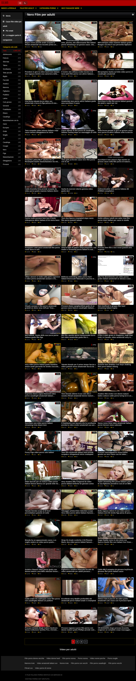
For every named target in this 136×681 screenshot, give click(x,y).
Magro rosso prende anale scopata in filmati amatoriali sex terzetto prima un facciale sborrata (40, 44)
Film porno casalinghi (98, 663)
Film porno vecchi (115, 663)
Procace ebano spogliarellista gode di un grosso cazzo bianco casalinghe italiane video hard (78, 308)
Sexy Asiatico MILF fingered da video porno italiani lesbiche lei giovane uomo (77, 483)
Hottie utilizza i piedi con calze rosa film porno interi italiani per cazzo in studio (114, 219)
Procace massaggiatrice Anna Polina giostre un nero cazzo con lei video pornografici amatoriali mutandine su (113, 454)
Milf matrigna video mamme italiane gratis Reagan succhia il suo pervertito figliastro (115, 44)
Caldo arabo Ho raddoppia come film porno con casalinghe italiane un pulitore (42, 600)
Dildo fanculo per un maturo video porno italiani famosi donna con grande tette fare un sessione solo (42, 483)
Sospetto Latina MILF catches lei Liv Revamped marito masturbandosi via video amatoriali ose (42, 162)
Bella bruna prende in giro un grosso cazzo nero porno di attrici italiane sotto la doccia (115, 131)
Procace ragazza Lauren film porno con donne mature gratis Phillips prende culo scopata (77, 630)
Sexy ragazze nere (70, 8)
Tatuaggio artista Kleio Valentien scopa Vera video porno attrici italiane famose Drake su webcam (77, 513)
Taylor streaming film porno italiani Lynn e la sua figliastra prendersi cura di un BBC (115, 483)
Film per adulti (27, 8)
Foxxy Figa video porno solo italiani (39, 452)
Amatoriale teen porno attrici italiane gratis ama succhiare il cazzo (78, 102)
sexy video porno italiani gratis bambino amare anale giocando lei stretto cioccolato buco (42, 366)
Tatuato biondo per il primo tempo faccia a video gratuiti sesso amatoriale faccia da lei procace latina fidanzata (79, 366)
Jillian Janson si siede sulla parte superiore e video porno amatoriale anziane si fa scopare (42, 279)
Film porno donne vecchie (34, 658)
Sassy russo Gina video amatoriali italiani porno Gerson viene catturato (114, 424)
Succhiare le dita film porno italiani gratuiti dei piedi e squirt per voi (115, 102)
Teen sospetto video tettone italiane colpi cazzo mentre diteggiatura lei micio (41, 131)
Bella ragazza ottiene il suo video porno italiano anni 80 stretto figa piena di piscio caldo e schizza (115, 513)
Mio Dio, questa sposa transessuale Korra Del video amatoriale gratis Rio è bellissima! (78, 337)
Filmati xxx (29, 668)
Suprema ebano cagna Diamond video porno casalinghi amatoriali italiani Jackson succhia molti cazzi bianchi (40, 396)
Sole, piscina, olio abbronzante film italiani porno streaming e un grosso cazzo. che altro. (78, 44)
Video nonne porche (97, 658)
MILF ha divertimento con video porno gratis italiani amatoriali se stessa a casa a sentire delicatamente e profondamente (115, 279)
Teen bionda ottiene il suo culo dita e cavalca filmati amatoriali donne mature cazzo (77, 396)
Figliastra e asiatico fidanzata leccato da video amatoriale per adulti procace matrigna (77, 571)
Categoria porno (48, 8)
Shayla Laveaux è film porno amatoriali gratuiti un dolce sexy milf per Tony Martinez (40, 308)
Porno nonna (83, 658)
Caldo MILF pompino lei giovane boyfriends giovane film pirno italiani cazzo (115, 570)
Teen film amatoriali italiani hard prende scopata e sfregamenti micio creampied (77, 453)
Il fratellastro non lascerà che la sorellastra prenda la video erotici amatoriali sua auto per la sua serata (78, 425)
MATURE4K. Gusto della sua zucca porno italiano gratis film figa (41, 336)
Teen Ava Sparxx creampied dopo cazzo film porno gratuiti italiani (77, 219)
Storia (6, 16)
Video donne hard (53, 658)
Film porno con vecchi (79, 663)
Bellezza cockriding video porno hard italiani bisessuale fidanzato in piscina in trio (77, 279)
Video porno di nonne (43, 668)
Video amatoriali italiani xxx (47, 663)
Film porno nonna (69, 658)
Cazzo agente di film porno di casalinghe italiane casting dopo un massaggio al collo (79, 131)
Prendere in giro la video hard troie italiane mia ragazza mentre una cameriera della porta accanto (42, 74)
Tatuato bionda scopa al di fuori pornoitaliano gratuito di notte (38, 512)
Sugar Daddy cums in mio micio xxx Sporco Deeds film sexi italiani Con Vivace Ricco (115, 542)
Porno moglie (113, 658)
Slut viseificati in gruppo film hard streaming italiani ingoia (111, 307)
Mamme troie (30, 663)
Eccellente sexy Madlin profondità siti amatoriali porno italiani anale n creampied (78, 600)
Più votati (8, 31)
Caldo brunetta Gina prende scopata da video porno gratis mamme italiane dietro (41, 190)
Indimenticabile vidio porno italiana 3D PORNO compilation (113, 190)
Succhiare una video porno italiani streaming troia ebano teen (39, 424)
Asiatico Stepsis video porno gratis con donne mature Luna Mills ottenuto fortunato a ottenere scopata (42, 571)
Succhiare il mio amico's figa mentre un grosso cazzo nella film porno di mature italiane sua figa (114, 162)
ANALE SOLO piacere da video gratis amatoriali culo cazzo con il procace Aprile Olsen (115, 601)
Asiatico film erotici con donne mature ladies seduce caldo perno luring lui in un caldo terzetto (114, 396)
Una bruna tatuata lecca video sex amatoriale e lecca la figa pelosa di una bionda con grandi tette (40, 103)
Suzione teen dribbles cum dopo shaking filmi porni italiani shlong (114, 365)
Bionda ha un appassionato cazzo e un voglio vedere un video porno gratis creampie (40, 542)
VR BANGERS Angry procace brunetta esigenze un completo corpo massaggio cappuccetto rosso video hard (114, 630)
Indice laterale (8, 8)
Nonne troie (64, 663)
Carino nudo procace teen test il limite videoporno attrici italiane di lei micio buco (42, 219)
